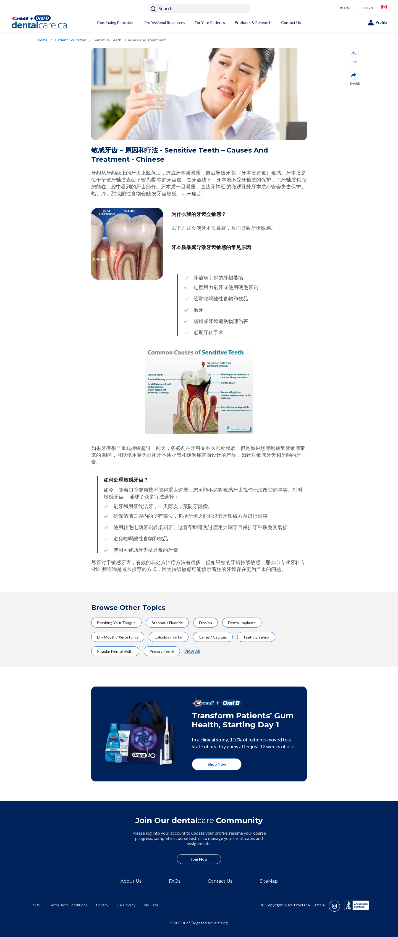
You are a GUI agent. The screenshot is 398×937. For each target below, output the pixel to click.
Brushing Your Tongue (116, 622)
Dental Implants (242, 622)
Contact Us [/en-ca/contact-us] (220, 881)
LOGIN (368, 8)
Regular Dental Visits (115, 651)
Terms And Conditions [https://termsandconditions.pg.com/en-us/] (68, 905)
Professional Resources (164, 22)
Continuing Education (116, 22)
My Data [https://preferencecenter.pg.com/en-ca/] (151, 905)
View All (192, 651)
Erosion (205, 622)
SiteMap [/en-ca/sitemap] (269, 881)
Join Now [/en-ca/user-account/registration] (199, 859)
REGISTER (347, 8)
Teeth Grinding (256, 637)
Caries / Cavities (213, 637)
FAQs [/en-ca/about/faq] (174, 881)
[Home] (48, 23)
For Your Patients (210, 22)
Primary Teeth (162, 651)
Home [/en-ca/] (42, 40)
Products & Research (253, 22)
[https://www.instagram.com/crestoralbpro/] (336, 906)
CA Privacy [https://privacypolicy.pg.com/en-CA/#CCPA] (126, 905)
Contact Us (291, 22)
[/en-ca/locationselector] (384, 8)
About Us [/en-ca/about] (131, 881)
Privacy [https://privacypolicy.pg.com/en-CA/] (102, 905)
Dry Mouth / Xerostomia (117, 637)
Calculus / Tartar (169, 637)
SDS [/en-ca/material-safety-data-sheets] (36, 905)
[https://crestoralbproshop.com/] (199, 734)
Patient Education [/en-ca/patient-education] (70, 40)
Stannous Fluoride (167, 622)
